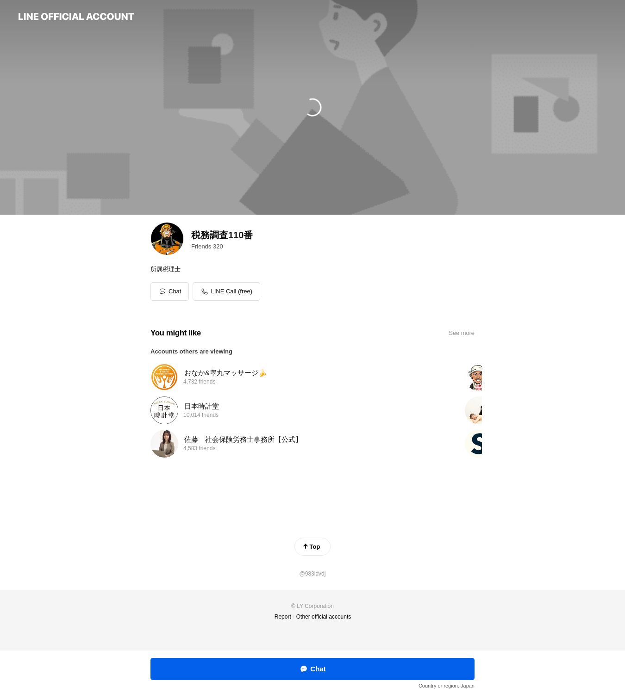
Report (283, 616)
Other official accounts (323, 616)
